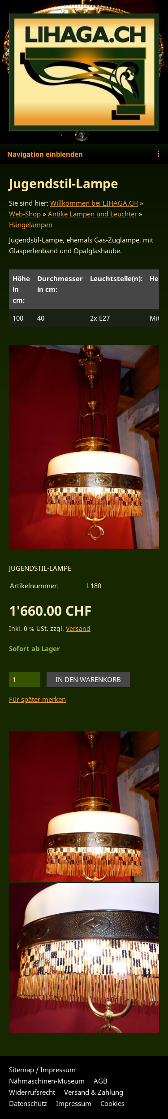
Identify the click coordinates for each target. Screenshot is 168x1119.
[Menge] (24, 679)
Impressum (73, 1103)
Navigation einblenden (45, 154)
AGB (101, 1080)
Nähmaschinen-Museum (47, 1080)
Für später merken (37, 699)
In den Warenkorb (88, 679)
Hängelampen (30, 224)
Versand (78, 629)
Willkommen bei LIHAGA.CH (94, 202)
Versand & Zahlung (93, 1092)
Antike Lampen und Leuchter (92, 213)
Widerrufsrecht (32, 1092)
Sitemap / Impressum (42, 1069)
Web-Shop (25, 213)
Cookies (112, 1103)
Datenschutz (28, 1103)
